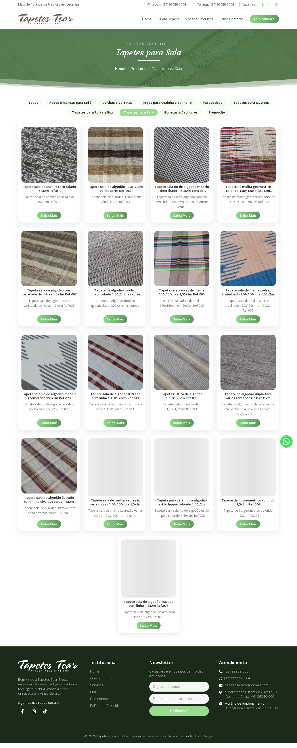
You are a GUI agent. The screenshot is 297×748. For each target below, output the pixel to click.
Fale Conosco (100, 704)
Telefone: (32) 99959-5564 (214, 4)
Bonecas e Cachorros (181, 112)
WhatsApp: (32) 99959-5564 (165, 4)
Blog (93, 697)
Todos (33, 102)
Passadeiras (212, 102)
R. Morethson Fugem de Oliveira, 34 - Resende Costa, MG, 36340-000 (248, 699)
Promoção (217, 112)
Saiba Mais (48, 215)
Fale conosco (264, 19)
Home (147, 19)
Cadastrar (179, 716)
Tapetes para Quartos (251, 102)
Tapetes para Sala (167, 68)
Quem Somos (168, 19)
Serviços (96, 690)
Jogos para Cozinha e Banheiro (167, 102)
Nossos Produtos (199, 19)
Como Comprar (231, 19)
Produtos (138, 68)
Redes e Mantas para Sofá (70, 102)
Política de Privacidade (107, 710)
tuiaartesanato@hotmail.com (243, 690)
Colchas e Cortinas (117, 102)
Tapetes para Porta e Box (92, 112)
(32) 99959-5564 (235, 676)
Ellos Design (204, 741)
